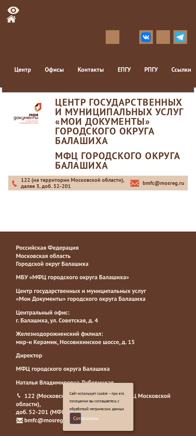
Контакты (91, 69)
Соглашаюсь (77, 418)
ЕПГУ (124, 69)
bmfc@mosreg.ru (47, 420)
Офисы (54, 69)
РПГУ (151, 69)
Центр (22, 69)
